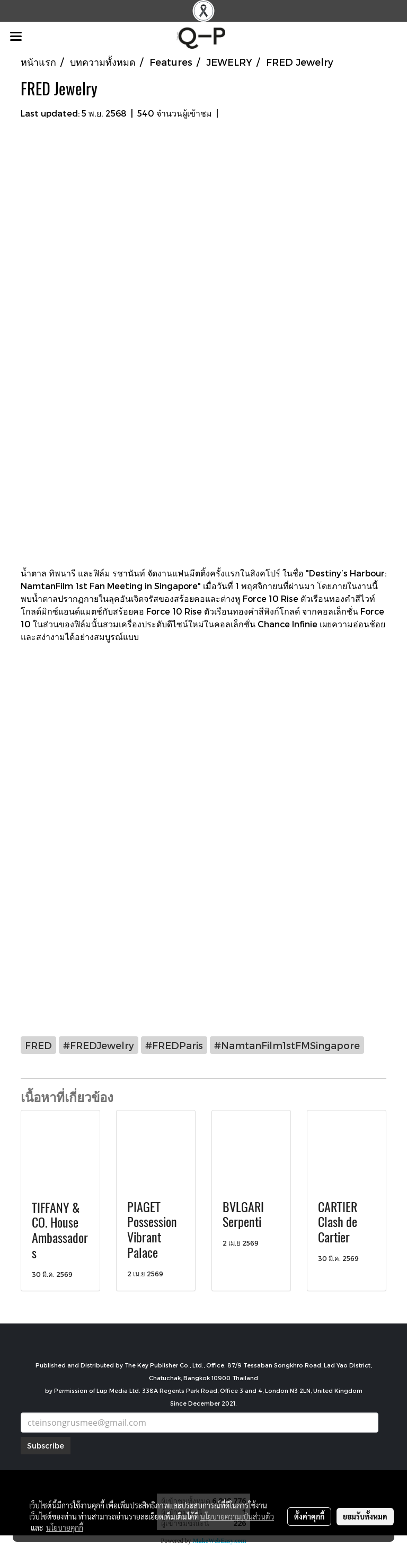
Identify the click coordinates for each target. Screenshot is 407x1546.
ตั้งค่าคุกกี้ (309, 1516)
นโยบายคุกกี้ (64, 1527)
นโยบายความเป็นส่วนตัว (237, 1516)
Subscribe (45, 1445)
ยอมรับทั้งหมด (365, 1516)
